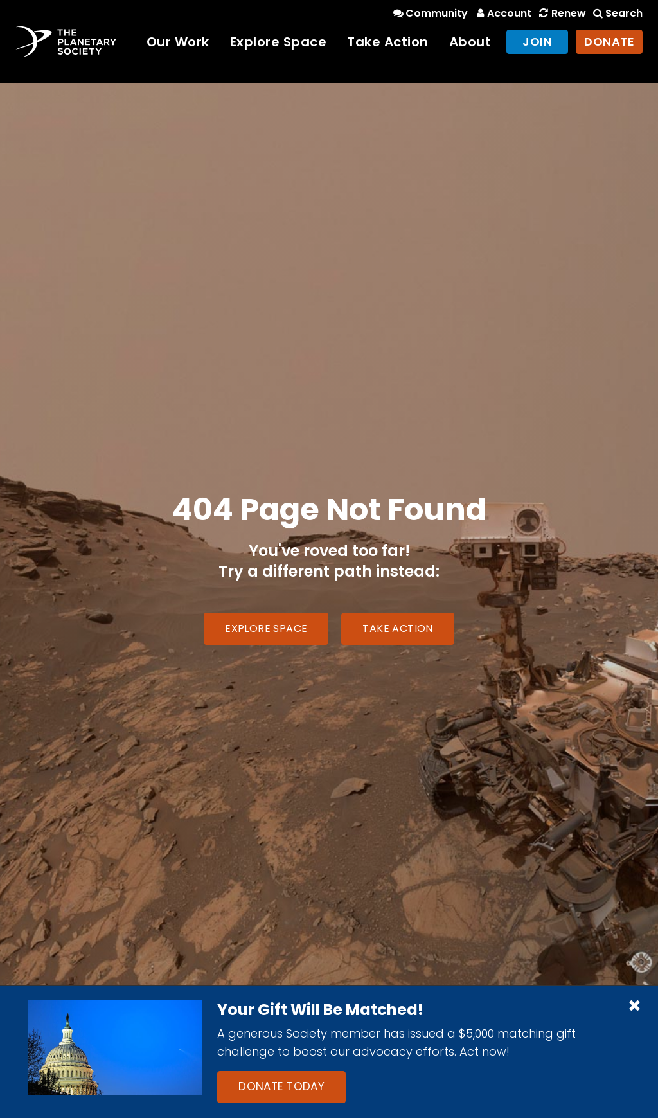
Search (617, 13)
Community (429, 13)
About (470, 42)
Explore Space (278, 42)
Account (502, 13)
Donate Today (281, 1086)
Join (537, 41)
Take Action (388, 42)
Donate (609, 41)
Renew (561, 13)
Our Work (178, 42)
